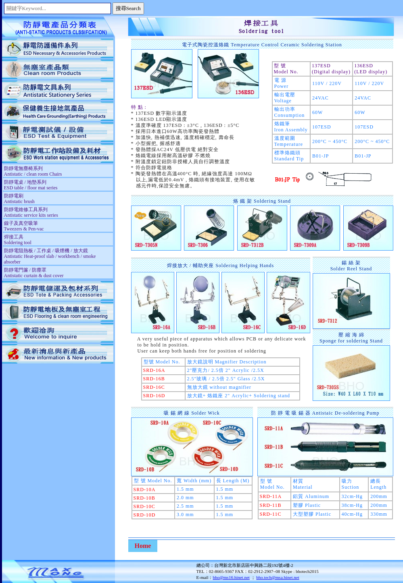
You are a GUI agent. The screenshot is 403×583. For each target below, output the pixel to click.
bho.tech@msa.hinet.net (277, 577)
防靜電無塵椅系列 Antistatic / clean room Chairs (33, 171)
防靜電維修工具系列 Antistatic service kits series (31, 212)
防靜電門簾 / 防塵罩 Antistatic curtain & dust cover (34, 272)
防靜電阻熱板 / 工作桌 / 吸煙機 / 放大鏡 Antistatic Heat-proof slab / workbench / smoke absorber (50, 256)
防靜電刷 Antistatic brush (19, 198)
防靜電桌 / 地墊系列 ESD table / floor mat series (31, 185)
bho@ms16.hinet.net (231, 577)
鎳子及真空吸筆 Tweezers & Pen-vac (24, 226)
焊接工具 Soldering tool (17, 239)
